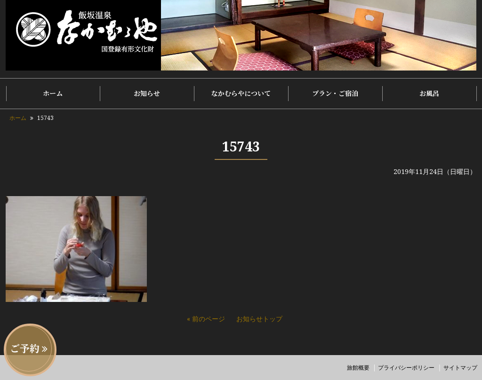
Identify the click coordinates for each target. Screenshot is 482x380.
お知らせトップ (259, 318)
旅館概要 (358, 368)
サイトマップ (460, 368)
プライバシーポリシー (406, 368)
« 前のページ (206, 318)
